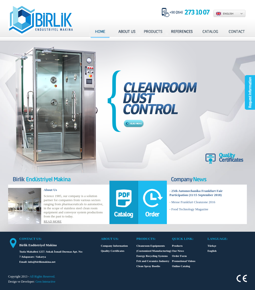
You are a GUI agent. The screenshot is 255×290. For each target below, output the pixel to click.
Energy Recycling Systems (152, 255)
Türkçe (212, 245)
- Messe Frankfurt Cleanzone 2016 (192, 202)
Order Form (179, 255)
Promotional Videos (183, 261)
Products (177, 245)
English (212, 250)
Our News (178, 250)
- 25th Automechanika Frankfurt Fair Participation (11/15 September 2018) (195, 193)
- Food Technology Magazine (188, 209)
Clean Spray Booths (148, 266)
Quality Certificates (112, 250)
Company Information (114, 245)
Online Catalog (181, 266)
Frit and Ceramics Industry (152, 261)
